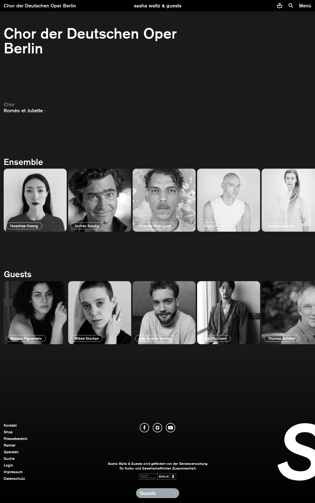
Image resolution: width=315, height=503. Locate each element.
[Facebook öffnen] (144, 427)
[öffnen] (35, 200)
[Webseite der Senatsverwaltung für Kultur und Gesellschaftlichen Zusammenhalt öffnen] (157, 476)
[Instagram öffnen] (157, 427)
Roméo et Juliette (23, 110)
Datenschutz (14, 478)
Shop (8, 432)
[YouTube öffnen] (170, 427)
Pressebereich (16, 438)
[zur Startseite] (157, 5)
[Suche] (291, 5)
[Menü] (306, 5)
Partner (10, 445)
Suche (9, 458)
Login (8, 465)
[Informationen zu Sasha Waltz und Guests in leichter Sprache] (279, 5)
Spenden (11, 452)
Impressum (13, 472)
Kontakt (10, 425)
